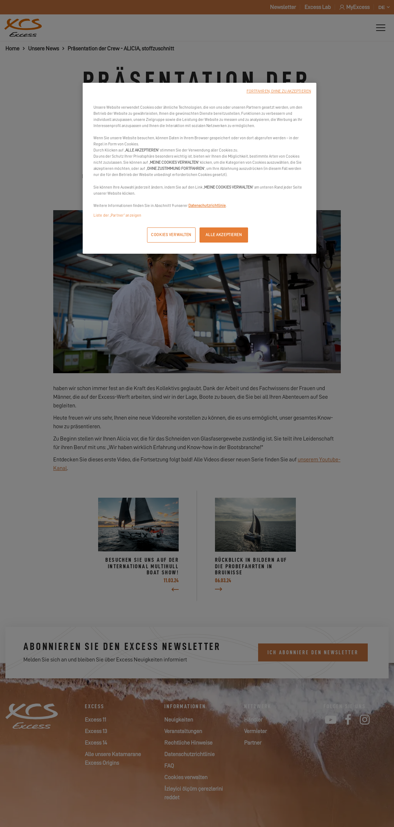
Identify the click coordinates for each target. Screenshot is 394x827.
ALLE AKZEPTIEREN (224, 235)
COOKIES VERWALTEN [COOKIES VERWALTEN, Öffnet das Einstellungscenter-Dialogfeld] (171, 235)
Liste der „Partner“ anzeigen (117, 215)
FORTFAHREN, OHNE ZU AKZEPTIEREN (279, 91)
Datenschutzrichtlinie (207, 206)
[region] (199, 168)
